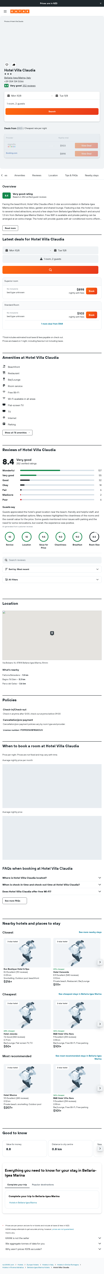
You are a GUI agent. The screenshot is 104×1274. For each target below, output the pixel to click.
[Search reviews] (54, 560)
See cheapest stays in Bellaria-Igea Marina (80, 994)
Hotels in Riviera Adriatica (13, 1267)
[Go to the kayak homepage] (19, 11)
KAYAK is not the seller (53, 1238)
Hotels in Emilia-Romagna (68, 1264)
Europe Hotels (33, 1264)
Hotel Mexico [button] (10, 1095)
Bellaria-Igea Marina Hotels (38, 1267)
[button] (100, 3)
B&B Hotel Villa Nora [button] (63, 1033)
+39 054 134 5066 (14, 81)
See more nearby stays (90, 932)
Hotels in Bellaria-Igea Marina (23, 1202)
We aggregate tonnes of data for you (53, 1243)
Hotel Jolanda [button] (10, 1033)
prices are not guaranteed (63, 1229)
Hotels (20, 1264)
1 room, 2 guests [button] (16, 103)
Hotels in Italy (48, 1264)
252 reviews (29, 85)
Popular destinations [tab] (43, 1184)
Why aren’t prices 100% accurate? (53, 1249)
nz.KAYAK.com (8, 1264)
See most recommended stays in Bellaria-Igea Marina (79, 1057)
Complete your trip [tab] (17, 1184)
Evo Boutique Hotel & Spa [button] (16, 969)
